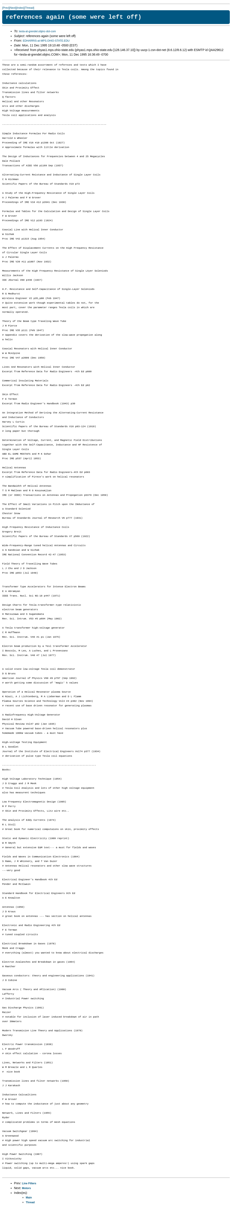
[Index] (20, 7)
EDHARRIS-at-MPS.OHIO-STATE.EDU (46, 40)
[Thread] (29, 7)
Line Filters (29, 1183)
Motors (26, 1188)
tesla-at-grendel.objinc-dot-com (37, 31)
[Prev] (5, 7)
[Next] (12, 7)
